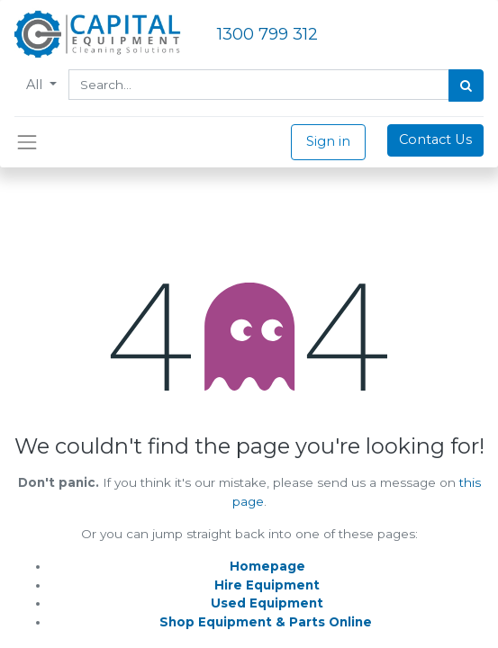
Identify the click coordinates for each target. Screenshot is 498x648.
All (36, 84)
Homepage (267, 566)
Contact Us (435, 139)
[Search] (466, 85)
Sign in (328, 141)
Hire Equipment (267, 585)
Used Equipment (267, 603)
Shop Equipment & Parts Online (265, 622)
